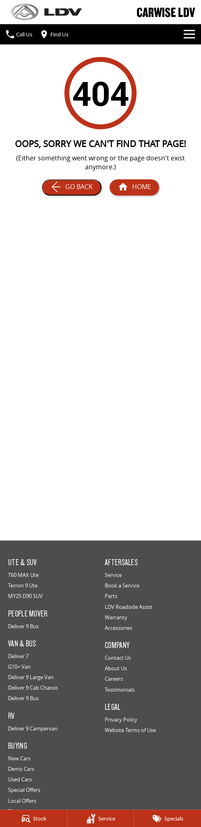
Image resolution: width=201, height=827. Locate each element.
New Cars (19, 758)
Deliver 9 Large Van (31, 677)
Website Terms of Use (130, 730)
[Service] (100, 818)
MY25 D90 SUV (25, 596)
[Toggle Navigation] (189, 34)
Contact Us (118, 657)
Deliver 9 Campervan (33, 728)
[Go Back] (72, 187)
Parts (111, 596)
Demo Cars (21, 768)
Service (113, 575)
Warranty (116, 617)
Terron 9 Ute (22, 585)
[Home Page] (46, 12)
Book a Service (122, 585)
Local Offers (22, 800)
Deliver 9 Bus (23, 626)
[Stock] (33, 818)
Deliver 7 (18, 656)
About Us (116, 668)
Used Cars (20, 779)
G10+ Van (19, 666)
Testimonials (120, 689)
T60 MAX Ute (23, 575)
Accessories (118, 627)
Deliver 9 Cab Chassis (33, 687)
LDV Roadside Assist (129, 606)
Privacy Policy (121, 719)
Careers (114, 678)
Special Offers (24, 789)
